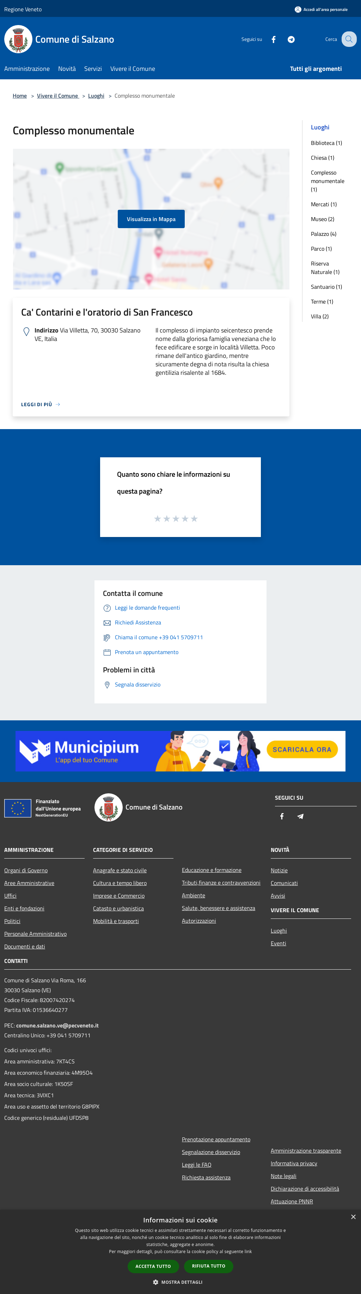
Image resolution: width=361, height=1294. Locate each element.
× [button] (353, 1217)
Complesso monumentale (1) (327, 181)
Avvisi (278, 895)
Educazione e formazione (211, 870)
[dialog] (180, 1252)
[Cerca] (348, 39)
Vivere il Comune (58, 95)
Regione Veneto (23, 9)
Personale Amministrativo (35, 933)
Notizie (279, 870)
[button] (180, 1282)
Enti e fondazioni (24, 908)
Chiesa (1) (322, 157)
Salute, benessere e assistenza (218, 908)
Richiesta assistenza (206, 1177)
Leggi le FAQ (197, 1164)
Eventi (278, 943)
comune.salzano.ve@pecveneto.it (57, 1025)
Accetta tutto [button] (153, 1266)
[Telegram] (286, 39)
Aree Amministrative (29, 883)
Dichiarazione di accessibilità (305, 1188)
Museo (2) (322, 219)
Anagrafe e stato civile (120, 870)
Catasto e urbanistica (118, 908)
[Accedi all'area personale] (321, 9)
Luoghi (96, 95)
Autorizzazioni (199, 920)
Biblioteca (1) (326, 143)
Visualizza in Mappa (151, 219)
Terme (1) (322, 301)
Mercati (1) (324, 204)
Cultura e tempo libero (120, 883)
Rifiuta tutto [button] (209, 1266)
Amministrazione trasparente (306, 1150)
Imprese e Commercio (119, 895)
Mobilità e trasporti (116, 921)
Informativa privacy (294, 1163)
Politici (12, 921)
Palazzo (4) (323, 234)
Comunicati (284, 883)
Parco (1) (321, 248)
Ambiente (193, 895)
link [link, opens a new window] (248, 1252)
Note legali (283, 1176)
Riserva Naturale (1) (325, 267)
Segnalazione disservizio (211, 1152)
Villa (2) (320, 316)
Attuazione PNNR (292, 1201)
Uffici (10, 895)
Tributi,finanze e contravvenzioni (221, 882)
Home (20, 95)
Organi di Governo (26, 870)
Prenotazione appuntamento (216, 1139)
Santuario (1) (326, 286)
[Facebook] (268, 39)
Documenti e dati (24, 946)
